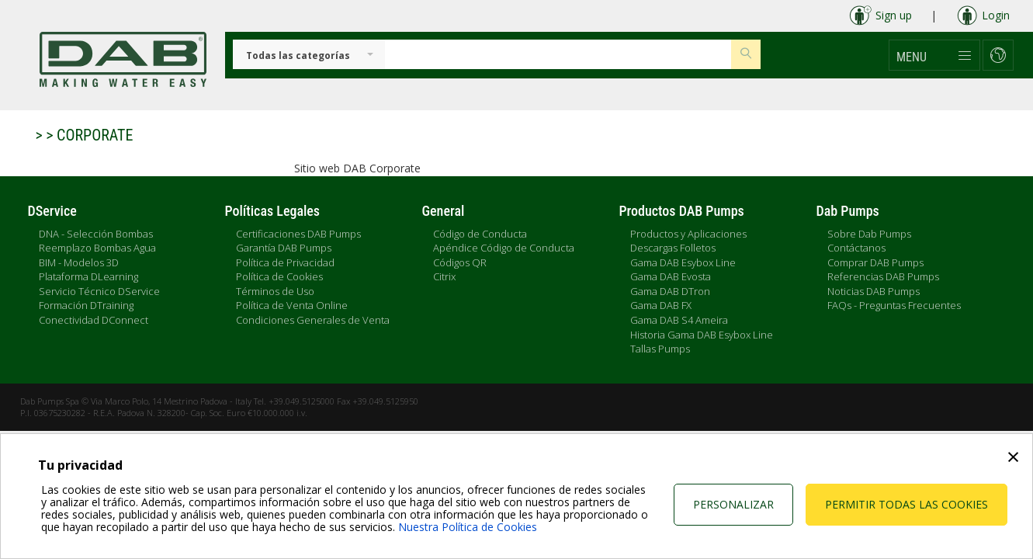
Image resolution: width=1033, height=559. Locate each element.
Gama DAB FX (661, 305)
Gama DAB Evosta (670, 276)
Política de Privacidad (285, 262)
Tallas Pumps (660, 349)
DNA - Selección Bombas (96, 234)
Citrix (444, 276)
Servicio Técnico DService (99, 291)
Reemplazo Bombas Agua (97, 248)
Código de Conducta (480, 234)
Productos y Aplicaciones (688, 234)
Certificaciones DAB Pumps (298, 234)
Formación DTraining (86, 305)
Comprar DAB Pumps (875, 262)
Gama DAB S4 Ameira (679, 320)
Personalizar (733, 504)
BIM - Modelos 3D (79, 262)
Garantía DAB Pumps (283, 248)
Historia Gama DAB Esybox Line (701, 335)
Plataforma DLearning (88, 276)
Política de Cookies (279, 276)
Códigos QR (460, 262)
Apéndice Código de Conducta (503, 248)
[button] (934, 55)
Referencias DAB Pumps (883, 276)
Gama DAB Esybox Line (683, 262)
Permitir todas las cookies (906, 504)
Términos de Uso (275, 291)
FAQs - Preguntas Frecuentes (894, 305)
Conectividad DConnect (93, 320)
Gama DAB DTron (670, 291)
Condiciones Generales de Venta (313, 320)
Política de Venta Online (292, 305)
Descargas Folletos (673, 248)
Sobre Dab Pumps (869, 234)
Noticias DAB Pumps (873, 291)
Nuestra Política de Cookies (467, 526)
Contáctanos (856, 248)
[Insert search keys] (558, 54)
